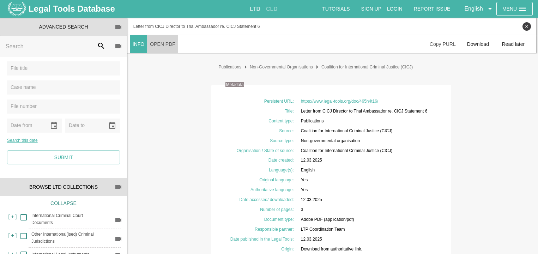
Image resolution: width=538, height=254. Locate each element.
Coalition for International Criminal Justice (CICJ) (368, 67)
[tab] (255, 9)
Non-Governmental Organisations (282, 67)
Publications (231, 67)
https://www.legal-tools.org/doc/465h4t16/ (340, 101)
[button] (479, 8)
